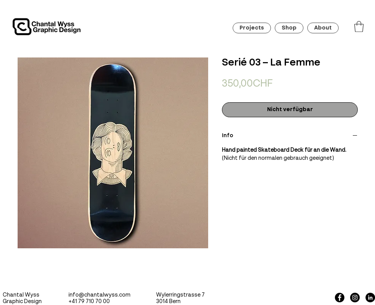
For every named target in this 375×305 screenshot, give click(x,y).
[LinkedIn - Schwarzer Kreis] (370, 297)
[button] (359, 26)
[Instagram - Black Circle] (355, 297)
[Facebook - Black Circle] (339, 297)
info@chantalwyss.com (99, 295)
